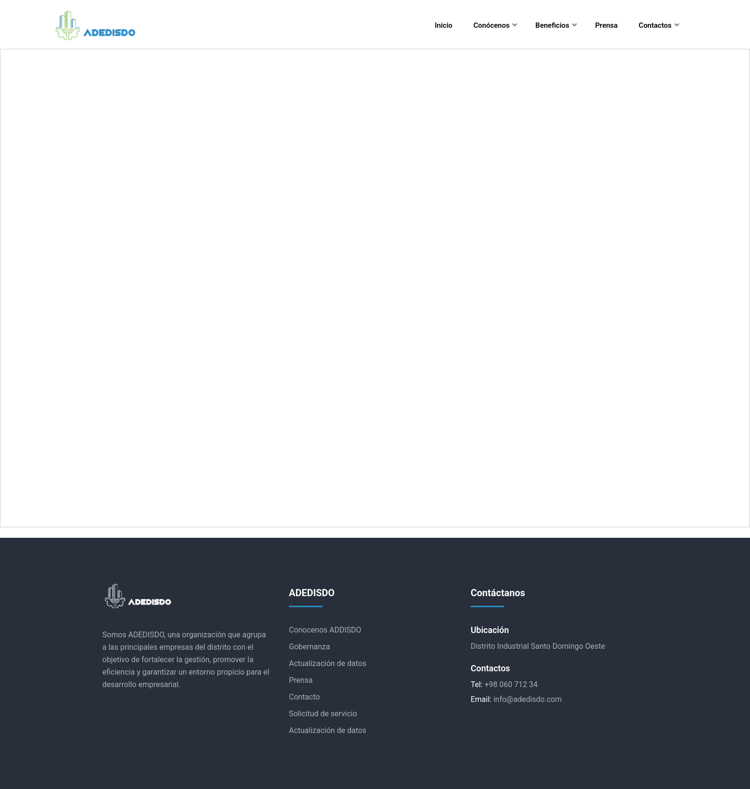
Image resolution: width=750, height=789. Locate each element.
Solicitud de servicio (323, 713)
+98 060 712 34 (511, 684)
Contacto (304, 696)
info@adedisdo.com (527, 699)
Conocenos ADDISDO (325, 629)
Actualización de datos (327, 663)
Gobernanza (309, 646)
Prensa (301, 680)
